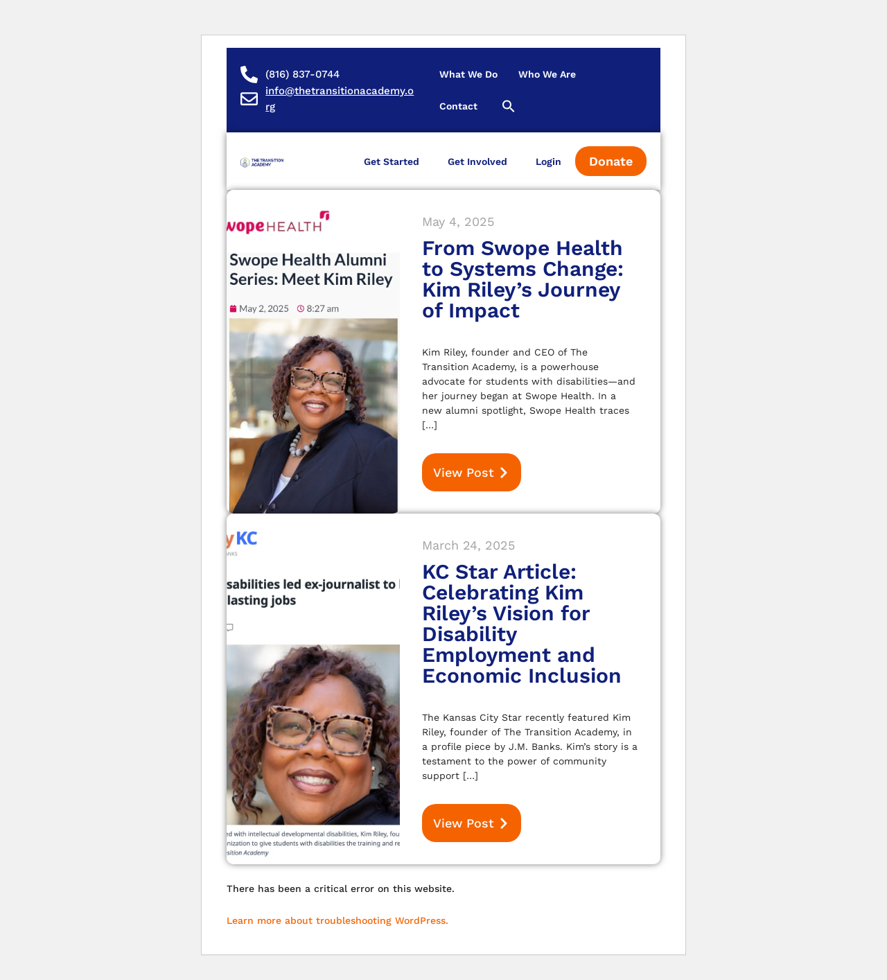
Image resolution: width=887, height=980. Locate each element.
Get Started (391, 161)
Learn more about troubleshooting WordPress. (337, 920)
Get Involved (477, 161)
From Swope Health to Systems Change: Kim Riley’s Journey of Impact (523, 279)
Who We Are (547, 74)
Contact (458, 106)
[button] (508, 106)
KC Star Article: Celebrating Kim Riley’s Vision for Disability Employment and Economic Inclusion (522, 623)
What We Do (468, 74)
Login (548, 161)
